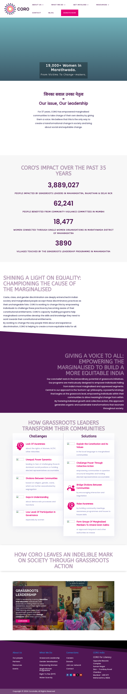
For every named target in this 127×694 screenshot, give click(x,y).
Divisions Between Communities (41, 481)
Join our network (73, 665)
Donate (69, 662)
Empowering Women (48, 665)
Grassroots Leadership (50, 658)
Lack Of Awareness (36, 446)
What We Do (57, 5)
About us (36, 5)
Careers (69, 658)
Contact (36, 13)
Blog (51, 13)
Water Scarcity (46, 678)
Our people (18, 658)
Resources (101, 5)
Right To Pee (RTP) (48, 674)
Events (15, 669)
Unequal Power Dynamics (38, 463)
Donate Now (69, 13)
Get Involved (79, 5)
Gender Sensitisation (49, 662)
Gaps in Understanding (37, 500)
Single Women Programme (46, 670)
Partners (16, 662)
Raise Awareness (85, 507)
